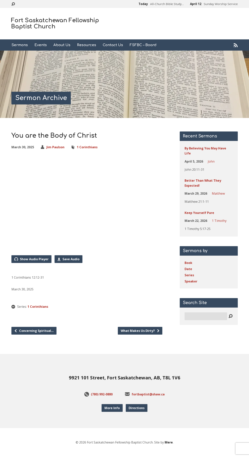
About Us (61, 45)
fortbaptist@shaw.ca (148, 394)
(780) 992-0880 (102, 394)
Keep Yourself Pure (199, 213)
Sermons (19, 45)
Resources (86, 45)
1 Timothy (219, 221)
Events (40, 45)
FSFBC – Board (143, 45)
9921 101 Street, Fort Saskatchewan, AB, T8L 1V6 (124, 377)
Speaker (191, 281)
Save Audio (68, 259)
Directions (137, 408)
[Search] (206, 316)
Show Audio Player (31, 259)
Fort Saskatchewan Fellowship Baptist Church (55, 23)
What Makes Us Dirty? (140, 331)
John (211, 161)
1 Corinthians (87, 147)
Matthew (218, 193)
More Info (112, 408)
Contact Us (113, 45)
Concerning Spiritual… (34, 331)
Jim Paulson (55, 147)
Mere (169, 442)
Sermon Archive (41, 98)
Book (188, 263)
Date (188, 269)
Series (189, 275)
